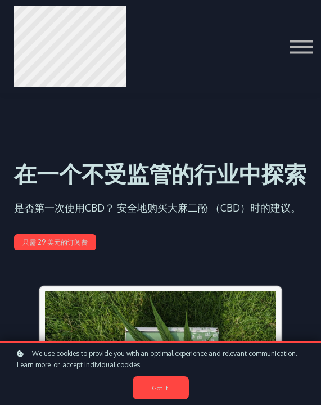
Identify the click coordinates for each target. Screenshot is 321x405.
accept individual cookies (101, 365)
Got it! (161, 388)
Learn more (34, 365)
